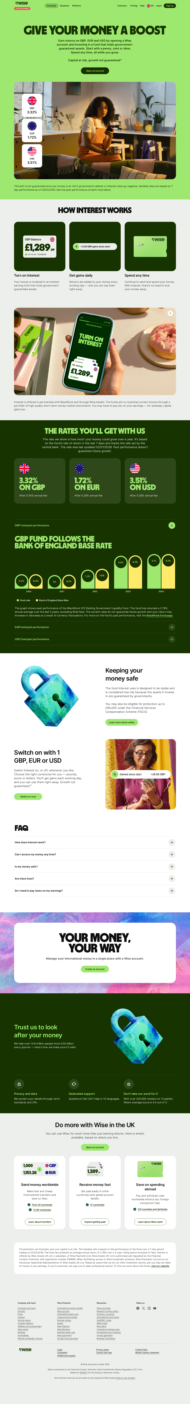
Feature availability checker (30, 1336)
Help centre (23, 1327)
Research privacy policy (107, 1308)
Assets (60, 1321)
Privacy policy (102, 1347)
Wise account (63, 1308)
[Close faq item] (95, 523)
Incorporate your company (109, 1330)
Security (21, 1308)
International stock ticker (108, 1314)
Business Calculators (106, 1336)
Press (20, 1311)
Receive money (64, 1317)
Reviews (21, 1330)
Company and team (27, 1305)
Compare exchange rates (108, 1327)
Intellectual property (66, 1353)
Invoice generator (105, 1333)
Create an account (95, 966)
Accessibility (23, 1333)
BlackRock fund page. (160, 612)
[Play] (170, 313)
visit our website (160, 1263)
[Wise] (21, 4)
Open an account (95, 70)
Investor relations (25, 1321)
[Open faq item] (95, 625)
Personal (51, 5)
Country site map (104, 1350)
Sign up (170, 5)
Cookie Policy (141, 1347)
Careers (21, 1314)
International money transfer (70, 1305)
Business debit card (66, 1330)
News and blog (103, 1305)
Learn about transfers (39, 1219)
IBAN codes (102, 1321)
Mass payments (64, 1333)
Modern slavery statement (147, 1350)
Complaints (62, 1350)
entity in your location (125, 1375)
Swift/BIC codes (104, 1317)
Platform (76, 5)
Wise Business (63, 1327)
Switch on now (28, 794)
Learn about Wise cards (150, 1219)
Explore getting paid (95, 1219)
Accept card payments (67, 1336)
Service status (24, 1317)
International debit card (67, 1311)
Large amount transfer (67, 1314)
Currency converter (105, 1311)
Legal (59, 1347)
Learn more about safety (122, 719)
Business (64, 5)
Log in (159, 5)
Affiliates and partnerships (29, 1324)
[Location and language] (150, 6)
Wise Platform (63, 1324)
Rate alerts (101, 1324)
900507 (83, 1370)
